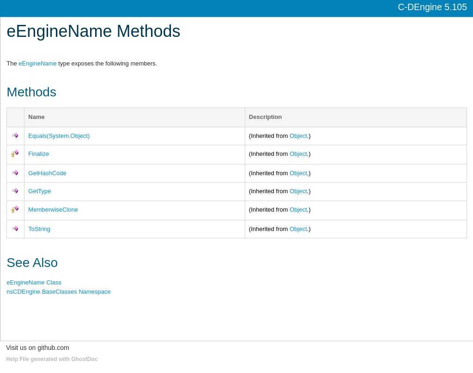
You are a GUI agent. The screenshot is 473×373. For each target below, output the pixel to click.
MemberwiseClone (53, 209)
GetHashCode (47, 173)
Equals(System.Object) (59, 135)
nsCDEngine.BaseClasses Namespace (58, 291)
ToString (39, 228)
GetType (39, 191)
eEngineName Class (33, 282)
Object (298, 135)
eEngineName (37, 63)
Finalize (38, 153)
